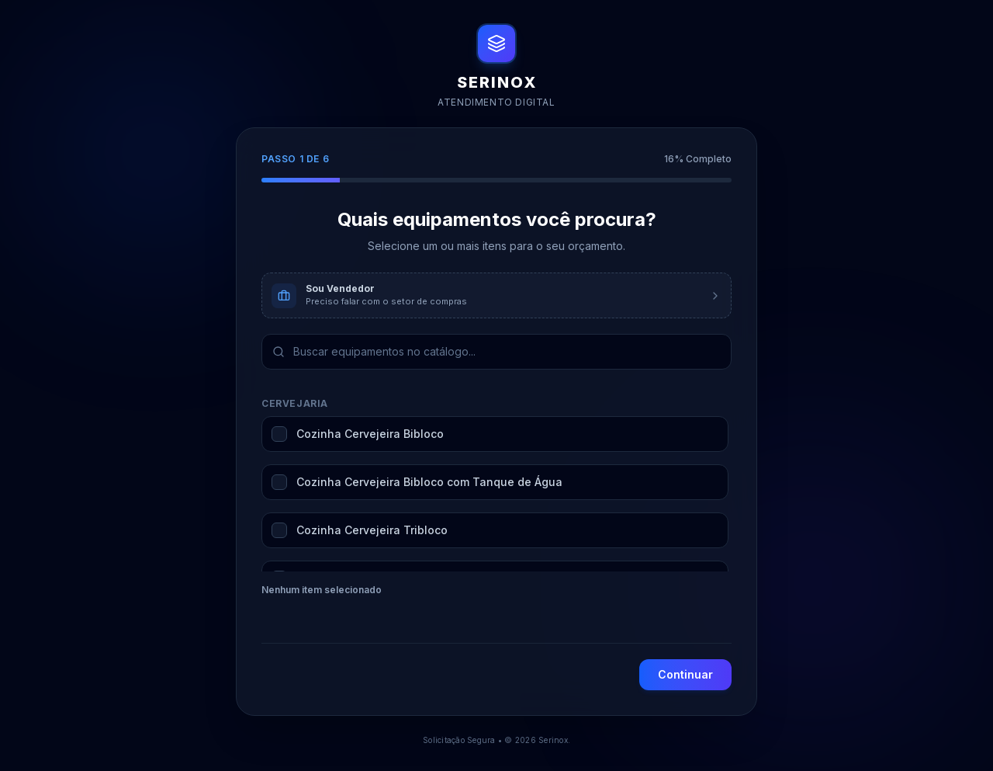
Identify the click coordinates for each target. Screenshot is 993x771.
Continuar (685, 674)
